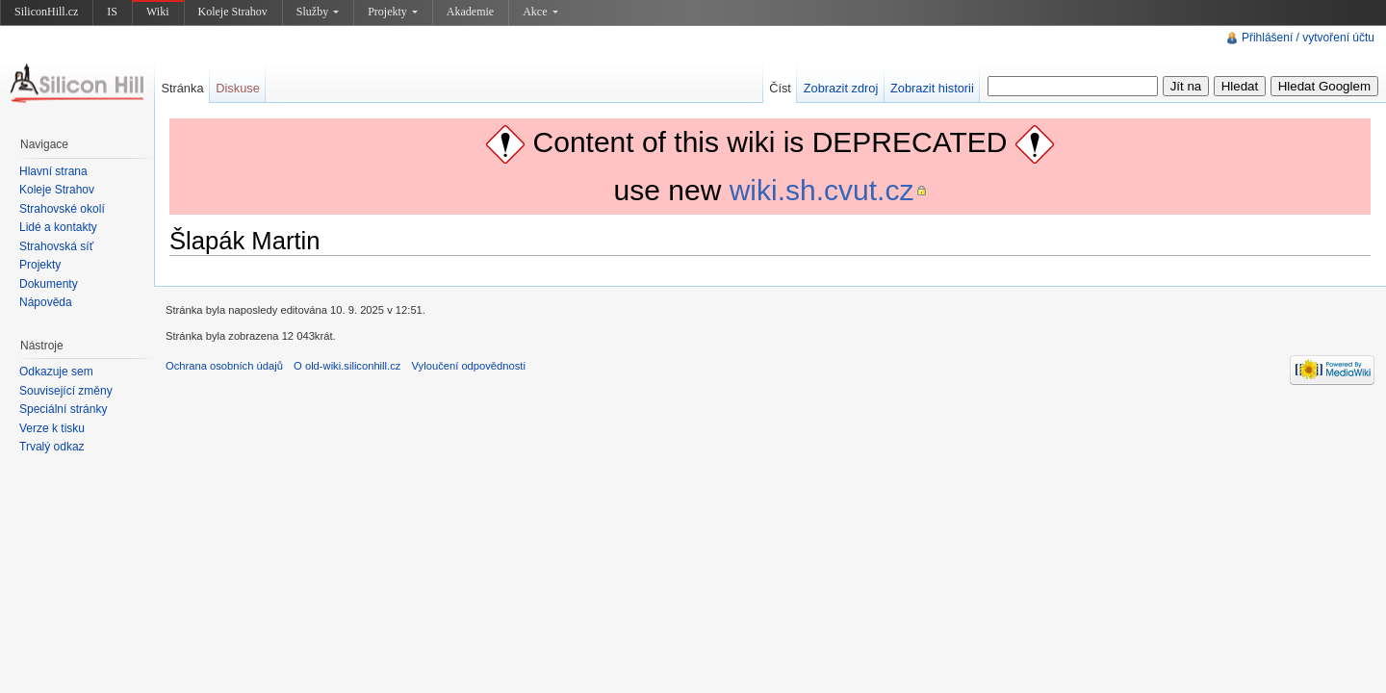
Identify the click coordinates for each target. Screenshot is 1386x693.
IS (112, 11)
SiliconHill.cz (46, 11)
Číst (780, 88)
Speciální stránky (63, 409)
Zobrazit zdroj (841, 88)
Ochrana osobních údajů (224, 366)
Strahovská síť (56, 246)
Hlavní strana (53, 171)
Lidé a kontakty (58, 227)
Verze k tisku (52, 428)
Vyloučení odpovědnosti (469, 366)
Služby (317, 11)
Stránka (182, 88)
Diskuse (238, 88)
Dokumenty (48, 284)
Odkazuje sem (56, 371)
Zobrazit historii (932, 88)
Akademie (470, 11)
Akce (540, 11)
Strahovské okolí (62, 209)
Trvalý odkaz (52, 446)
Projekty (393, 11)
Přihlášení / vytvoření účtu (1308, 37)
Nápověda (45, 302)
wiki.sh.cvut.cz (822, 190)
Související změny (66, 391)
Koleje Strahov (233, 11)
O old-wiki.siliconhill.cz (347, 366)
